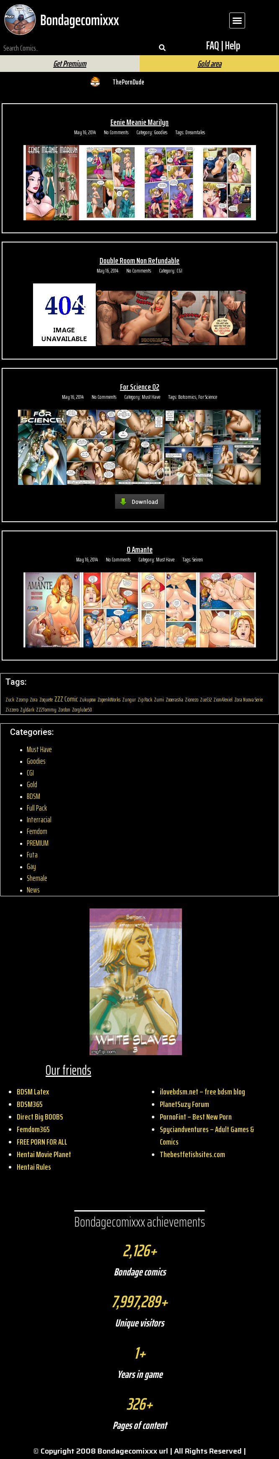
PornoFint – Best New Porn (196, 1116)
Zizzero (11, 709)
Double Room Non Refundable (139, 260)
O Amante (140, 549)
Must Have (151, 396)
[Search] (162, 48)
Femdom (37, 831)
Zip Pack (145, 699)
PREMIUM (38, 843)
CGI (179, 270)
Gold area (209, 63)
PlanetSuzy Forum (184, 1104)
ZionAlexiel (223, 699)
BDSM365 (30, 1104)
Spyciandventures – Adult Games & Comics (207, 1135)
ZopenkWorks (108, 699)
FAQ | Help (223, 45)
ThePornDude (128, 82)
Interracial (39, 820)
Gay (31, 866)
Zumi (159, 699)
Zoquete (46, 699)
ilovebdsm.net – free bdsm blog (202, 1091)
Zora (34, 699)
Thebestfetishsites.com (192, 1154)
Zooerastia (174, 699)
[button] (237, 20)
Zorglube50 (82, 709)
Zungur (129, 699)
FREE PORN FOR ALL (42, 1141)
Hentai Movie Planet (44, 1154)
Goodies (160, 132)
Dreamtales (195, 132)
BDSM (33, 796)
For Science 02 (139, 386)
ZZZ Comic (66, 699)
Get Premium (69, 63)
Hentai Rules (34, 1166)
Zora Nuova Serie (248, 699)
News (33, 890)
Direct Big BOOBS (40, 1116)
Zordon (64, 709)
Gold (32, 784)
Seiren (197, 559)
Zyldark (27, 709)
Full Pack (37, 808)
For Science (207, 396)
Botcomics (187, 396)
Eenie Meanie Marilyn (139, 122)
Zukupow (87, 699)
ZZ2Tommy (46, 709)
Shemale (37, 878)
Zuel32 (206, 699)
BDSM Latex (33, 1091)
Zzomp (22, 699)
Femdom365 (33, 1129)
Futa (32, 855)
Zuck (9, 699)
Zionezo (191, 699)
